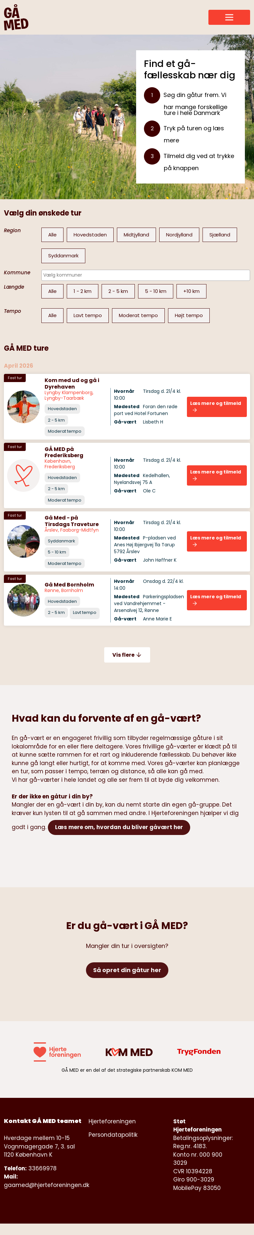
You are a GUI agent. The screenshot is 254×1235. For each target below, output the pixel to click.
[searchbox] (143, 275)
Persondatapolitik (113, 1135)
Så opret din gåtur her (127, 970)
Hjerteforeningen (112, 1121)
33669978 (42, 1168)
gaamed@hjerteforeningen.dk (46, 1185)
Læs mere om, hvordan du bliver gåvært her (119, 827)
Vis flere (127, 655)
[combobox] (145, 275)
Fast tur (15, 377)
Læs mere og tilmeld (215, 406)
